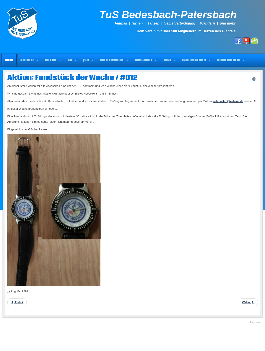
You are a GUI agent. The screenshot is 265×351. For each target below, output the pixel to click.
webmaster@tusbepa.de (228, 101)
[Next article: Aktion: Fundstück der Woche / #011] (248, 302)
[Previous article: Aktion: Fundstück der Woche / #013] (17, 302)
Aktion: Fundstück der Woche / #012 (72, 77)
